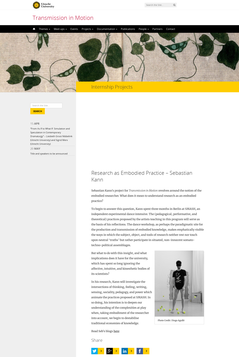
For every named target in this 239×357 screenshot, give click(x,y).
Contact (170, 29)
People (144, 29)
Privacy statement (195, 343)
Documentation (107, 29)
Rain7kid (116, 314)
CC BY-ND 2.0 (99, 319)
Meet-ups (60, 29)
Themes (44, 29)
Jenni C (65, 314)
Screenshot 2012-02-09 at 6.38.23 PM (166, 319)
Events (74, 29)
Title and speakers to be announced (49, 153)
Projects (87, 29)
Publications (128, 29)
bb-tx (115, 319)
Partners (157, 29)
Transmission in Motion (63, 18)
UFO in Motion (46, 314)
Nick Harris (60, 319)
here (116, 263)
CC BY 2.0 (100, 314)
